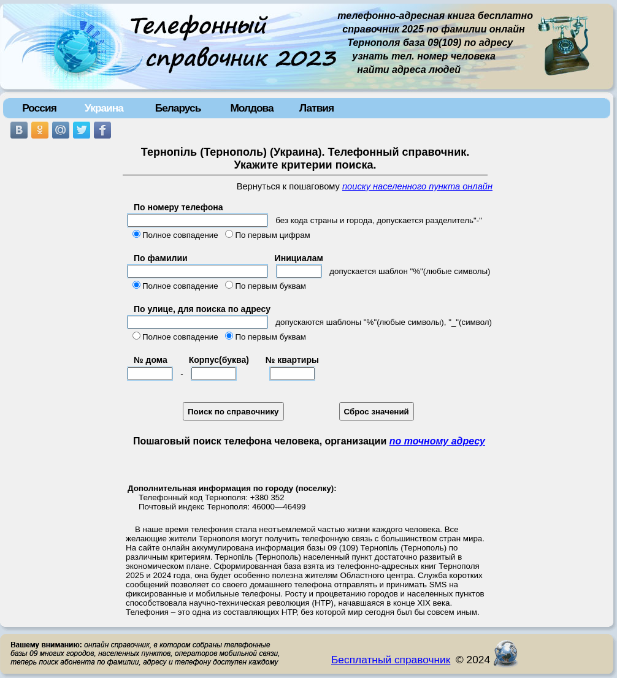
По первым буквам (270, 286)
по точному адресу (437, 441)
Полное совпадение (180, 235)
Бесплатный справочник (390, 659)
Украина (104, 108)
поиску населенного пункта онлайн (417, 186)
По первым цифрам (272, 235)
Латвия (316, 108)
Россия (39, 108)
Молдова (251, 108)
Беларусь (178, 108)
